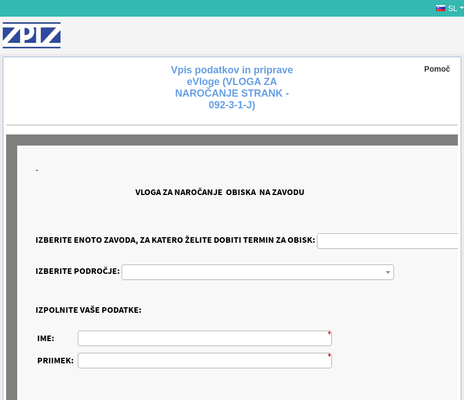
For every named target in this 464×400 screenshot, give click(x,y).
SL (446, 8)
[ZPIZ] (31, 35)
